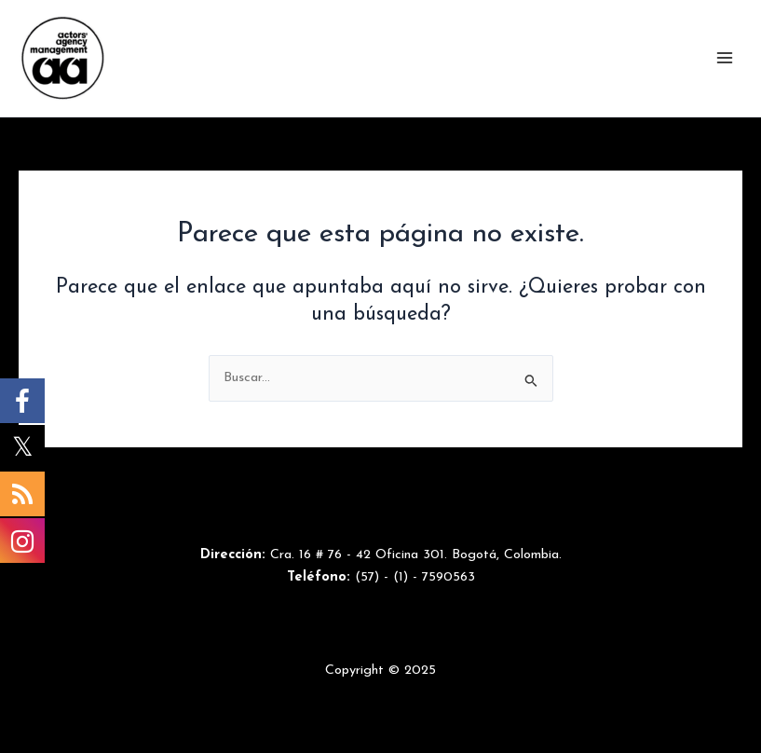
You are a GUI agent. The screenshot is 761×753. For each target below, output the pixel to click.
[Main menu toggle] (724, 57)
